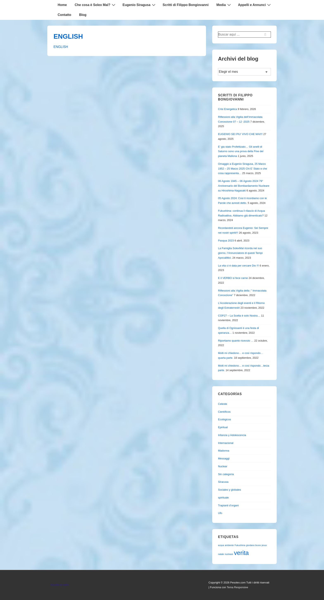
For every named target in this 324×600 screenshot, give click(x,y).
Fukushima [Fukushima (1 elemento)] (240, 545)
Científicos (224, 411)
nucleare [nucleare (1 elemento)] (229, 554)
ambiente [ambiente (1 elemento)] (229, 545)
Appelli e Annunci (255, 5)
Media (224, 5)
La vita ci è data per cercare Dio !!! (238, 265)
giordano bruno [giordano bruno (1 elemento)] (253, 545)
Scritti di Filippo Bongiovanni (185, 5)
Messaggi (224, 458)
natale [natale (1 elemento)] (221, 554)
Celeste (222, 403)
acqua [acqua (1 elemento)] (221, 545)
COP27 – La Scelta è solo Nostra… (239, 315)
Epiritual (223, 427)
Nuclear (222, 466)
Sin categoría (226, 474)
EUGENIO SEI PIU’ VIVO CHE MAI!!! (240, 134)
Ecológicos (224, 419)
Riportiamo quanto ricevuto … (236, 340)
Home (62, 5)
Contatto (64, 15)
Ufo (220, 513)
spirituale (223, 497)
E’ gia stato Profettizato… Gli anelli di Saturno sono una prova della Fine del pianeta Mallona (240, 151)
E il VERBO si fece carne (233, 278)
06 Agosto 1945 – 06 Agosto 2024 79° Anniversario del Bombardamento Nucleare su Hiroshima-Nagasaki (243, 185)
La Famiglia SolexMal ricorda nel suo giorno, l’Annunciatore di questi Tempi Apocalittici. (240, 253)
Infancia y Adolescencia (232, 435)
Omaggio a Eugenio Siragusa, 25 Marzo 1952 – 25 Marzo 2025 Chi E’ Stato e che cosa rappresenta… (242, 168)
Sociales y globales (229, 489)
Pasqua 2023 (226, 240)
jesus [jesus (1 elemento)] (264, 545)
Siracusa (223, 481)
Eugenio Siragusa (139, 5)
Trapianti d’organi (228, 505)
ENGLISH (68, 36)
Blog (83, 15)
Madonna (223, 450)
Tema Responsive (237, 587)
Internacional (225, 443)
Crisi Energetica (227, 109)
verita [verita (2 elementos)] (241, 552)
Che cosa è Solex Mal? (95, 5)
